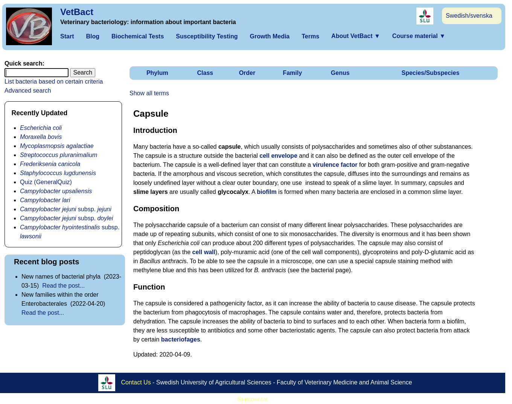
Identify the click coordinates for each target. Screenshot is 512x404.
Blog (92, 36)
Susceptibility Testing (207, 36)
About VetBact (355, 36)
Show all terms (149, 93)
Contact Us (136, 382)
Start (67, 36)
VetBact (76, 12)
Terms (310, 36)
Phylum (157, 73)
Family (292, 73)
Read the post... (63, 285)
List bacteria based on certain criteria (54, 81)
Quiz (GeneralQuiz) (46, 182)
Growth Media (270, 36)
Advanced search (28, 90)
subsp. (65, 209)
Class (205, 73)
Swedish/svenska (469, 15)
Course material (418, 36)
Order (247, 73)
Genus (340, 73)
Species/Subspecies (430, 73)
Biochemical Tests (137, 36)
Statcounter (252, 399)
